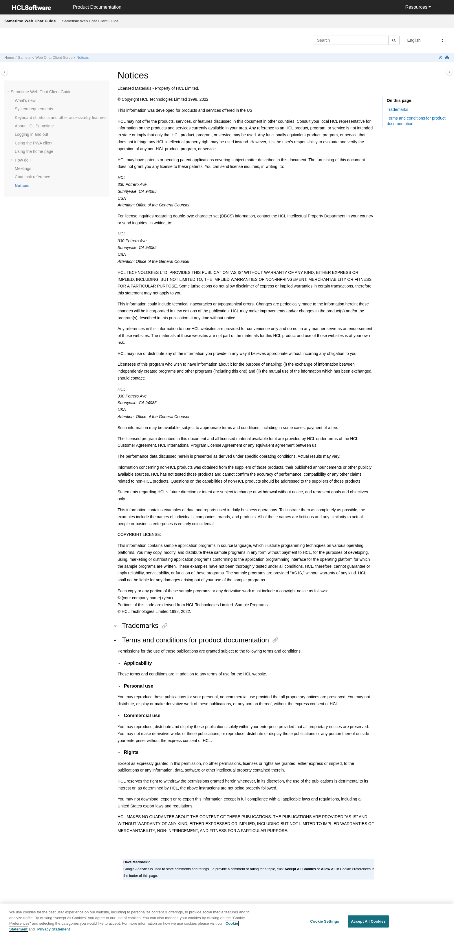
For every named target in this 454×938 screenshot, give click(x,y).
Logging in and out (31, 134)
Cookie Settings (324, 924)
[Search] (394, 40)
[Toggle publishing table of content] (4, 72)
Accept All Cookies (368, 924)
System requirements (34, 109)
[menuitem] (90, 21)
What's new (25, 100)
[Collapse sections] (441, 57)
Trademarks (397, 109)
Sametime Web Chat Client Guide (90, 21)
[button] (8, 92)
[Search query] (356, 40)
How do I (23, 160)
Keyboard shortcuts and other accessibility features (61, 117)
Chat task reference (32, 177)
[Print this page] (448, 57)
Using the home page (34, 151)
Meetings (23, 168)
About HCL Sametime (34, 126)
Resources (416, 7)
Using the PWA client (33, 143)
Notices (82, 58)
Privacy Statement (53, 931)
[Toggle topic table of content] (449, 72)
